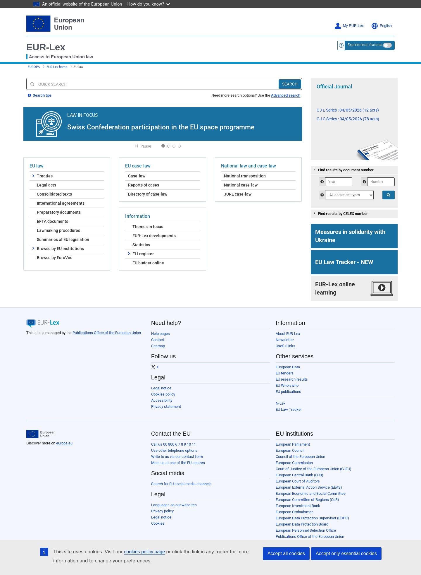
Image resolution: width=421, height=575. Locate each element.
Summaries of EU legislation (63, 239)
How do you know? (148, 3)
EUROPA (34, 67)
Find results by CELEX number (340, 213)
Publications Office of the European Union (107, 333)
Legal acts (46, 185)
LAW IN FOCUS (82, 114)
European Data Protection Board (302, 524)
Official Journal (334, 87)
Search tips (40, 95)
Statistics (141, 244)
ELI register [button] (141, 253)
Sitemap (158, 346)
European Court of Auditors (298, 481)
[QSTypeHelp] (349, 195)
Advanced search (285, 95)
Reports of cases (143, 185)
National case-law (241, 185)
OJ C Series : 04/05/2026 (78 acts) (348, 119)
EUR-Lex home (56, 67)
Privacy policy (162, 511)
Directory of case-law (147, 194)
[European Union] (40, 434)
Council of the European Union (300, 456)
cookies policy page (144, 551)
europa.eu (64, 443)
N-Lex (280, 403)
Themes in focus (147, 226)
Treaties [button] (42, 175)
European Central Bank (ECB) (299, 475)
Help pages (160, 333)
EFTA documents (52, 221)
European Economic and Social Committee (311, 493)
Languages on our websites (174, 505)
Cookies (158, 523)
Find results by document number (343, 169)
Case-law (136, 176)
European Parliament (293, 444)
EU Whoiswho (287, 385)
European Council (290, 450)
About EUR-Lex (288, 333)
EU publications (288, 391)
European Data (288, 367)
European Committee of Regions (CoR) (307, 499)
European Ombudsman (294, 512)
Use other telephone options (174, 450)
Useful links (285, 346)
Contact (157, 340)
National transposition (245, 176)
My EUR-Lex (349, 26)
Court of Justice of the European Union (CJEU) (313, 469)
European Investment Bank (298, 506)
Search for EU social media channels (181, 484)
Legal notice (161, 388)
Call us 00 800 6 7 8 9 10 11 (173, 444)
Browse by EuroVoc (54, 257)
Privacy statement (166, 406)
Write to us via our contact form (177, 456)
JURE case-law (237, 194)
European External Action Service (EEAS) (309, 487)
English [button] (381, 26)
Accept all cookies (286, 553)
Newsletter (285, 340)
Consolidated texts (54, 194)
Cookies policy (163, 394)
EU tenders (285, 373)
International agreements (60, 203)
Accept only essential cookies (346, 553)
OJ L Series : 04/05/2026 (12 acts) (348, 110)
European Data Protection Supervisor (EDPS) (312, 518)
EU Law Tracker (289, 409)
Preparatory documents (59, 212)
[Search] (290, 84)
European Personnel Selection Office (306, 530)
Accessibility (161, 400)
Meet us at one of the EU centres (178, 463)
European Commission (294, 463)
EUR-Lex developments (154, 235)
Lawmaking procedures (58, 230)
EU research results (292, 379)
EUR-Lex (45, 47)
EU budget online (148, 263)
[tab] (354, 170)
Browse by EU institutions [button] (58, 248)
